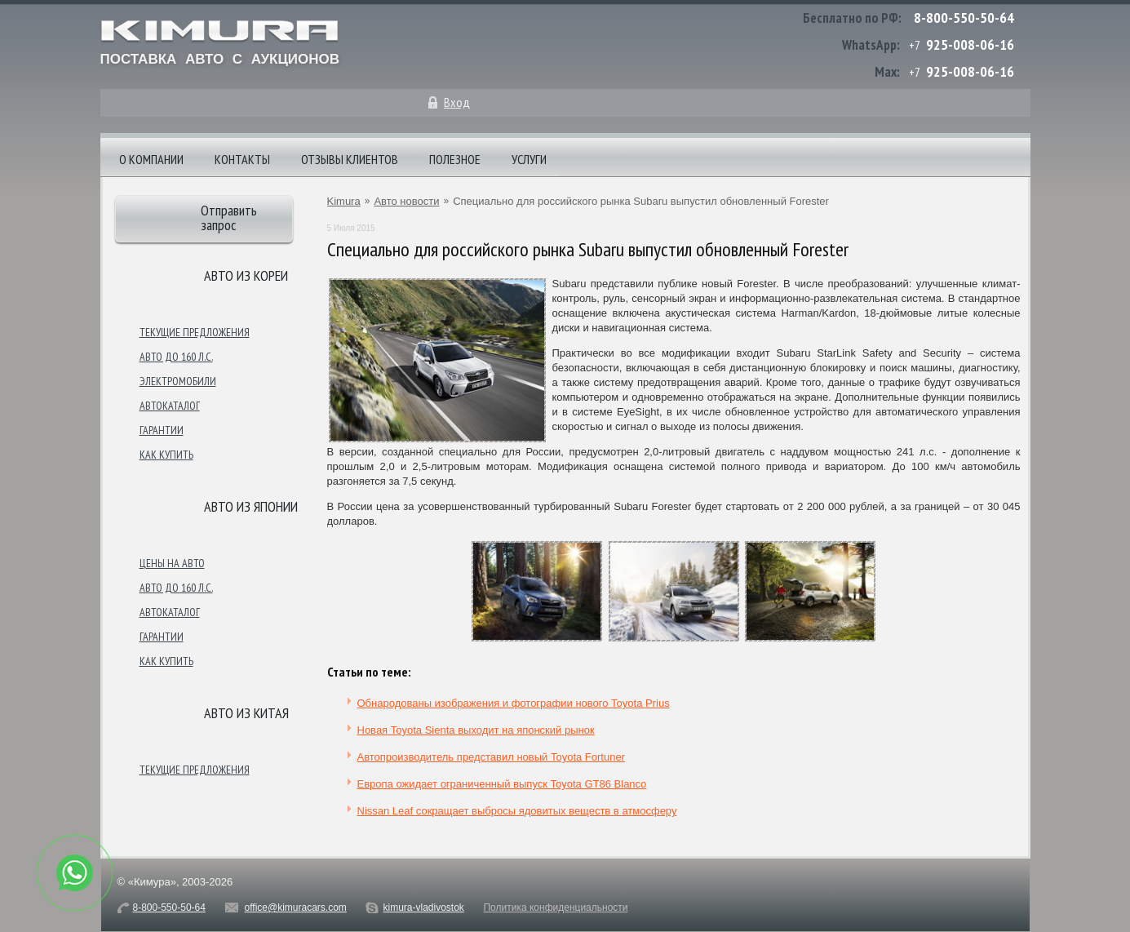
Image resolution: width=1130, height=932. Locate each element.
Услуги (529, 159)
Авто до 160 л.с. (176, 356)
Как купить (166, 454)
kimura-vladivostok (423, 907)
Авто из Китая (246, 712)
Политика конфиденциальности (555, 907)
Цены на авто (172, 563)
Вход (457, 102)
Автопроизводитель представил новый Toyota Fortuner (491, 757)
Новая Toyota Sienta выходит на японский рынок (476, 730)
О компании (151, 159)
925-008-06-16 (970, 44)
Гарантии (162, 430)
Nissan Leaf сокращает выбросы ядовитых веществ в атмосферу (517, 811)
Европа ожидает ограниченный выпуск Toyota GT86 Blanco (502, 784)
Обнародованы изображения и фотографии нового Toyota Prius (513, 703)
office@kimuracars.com (296, 907)
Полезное (455, 159)
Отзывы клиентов (349, 159)
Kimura (344, 201)
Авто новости (406, 201)
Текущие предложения (195, 332)
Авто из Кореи (246, 275)
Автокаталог (170, 405)
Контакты (242, 159)
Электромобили (178, 381)
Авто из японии (251, 506)
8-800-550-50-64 (964, 17)
